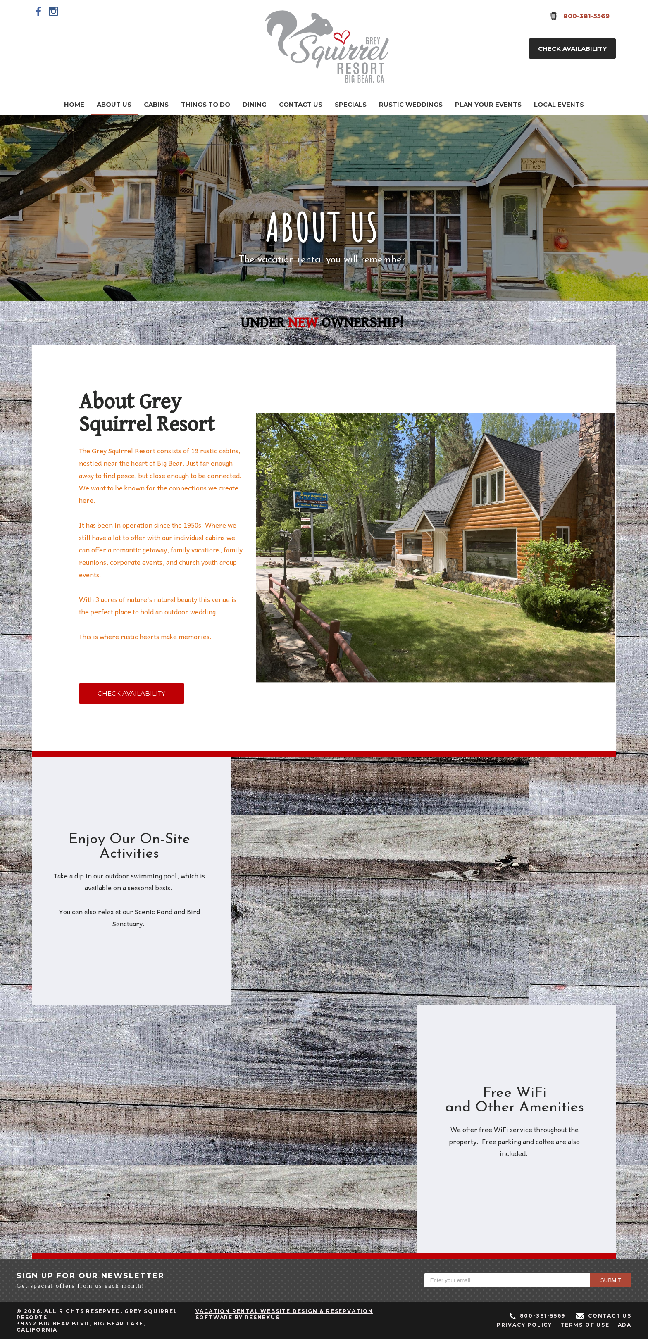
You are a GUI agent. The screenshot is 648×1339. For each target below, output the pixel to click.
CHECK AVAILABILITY (131, 693)
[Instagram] (53, 11)
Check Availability (572, 48)
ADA (624, 1325)
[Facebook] (38, 11)
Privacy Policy (524, 1325)
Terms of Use (585, 1325)
